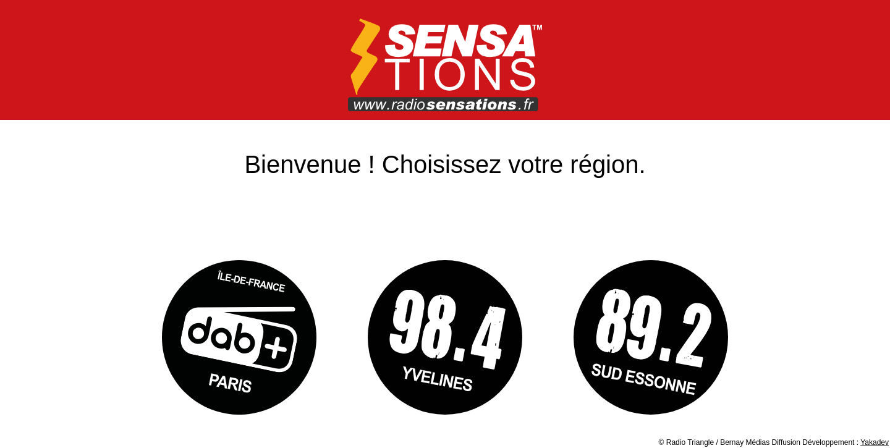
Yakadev (874, 442)
